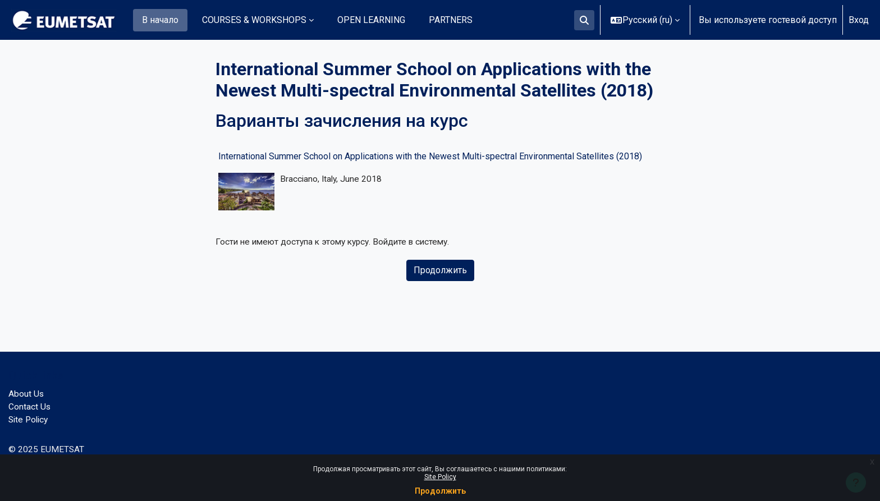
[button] (584, 20)
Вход (859, 20)
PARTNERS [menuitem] (451, 20)
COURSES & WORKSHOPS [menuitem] (254, 20)
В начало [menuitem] (160, 20)
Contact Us (29, 405)
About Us (26, 392)
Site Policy (440, 477)
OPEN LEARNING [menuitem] (371, 20)
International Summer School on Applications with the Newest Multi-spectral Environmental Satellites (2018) (430, 156)
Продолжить (440, 490)
